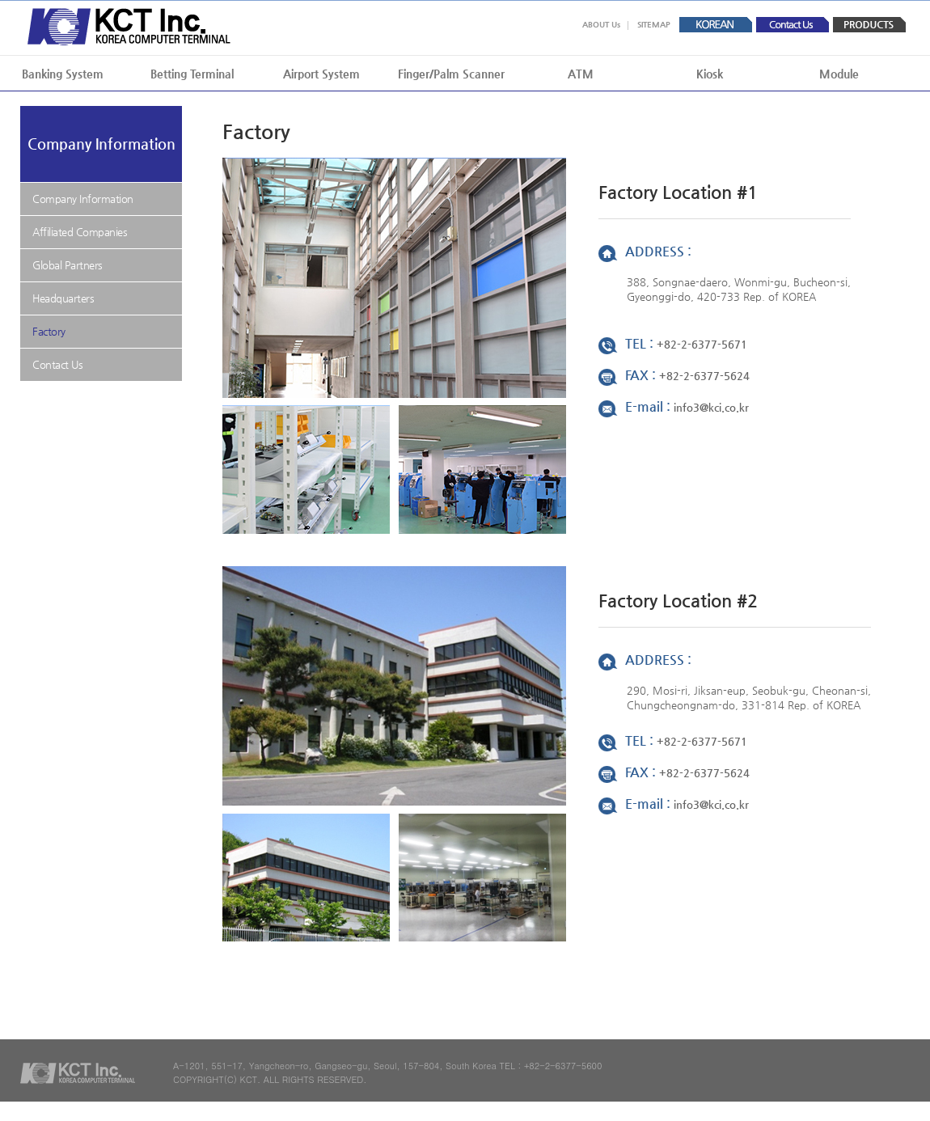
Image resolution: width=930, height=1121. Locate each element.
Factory (49, 331)
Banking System (63, 73)
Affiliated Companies (79, 232)
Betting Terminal (192, 73)
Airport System (321, 73)
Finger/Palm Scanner (451, 73)
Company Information (82, 198)
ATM (581, 73)
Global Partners (67, 265)
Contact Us (57, 364)
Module (839, 73)
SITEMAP (653, 24)
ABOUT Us (601, 24)
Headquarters (63, 298)
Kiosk (709, 73)
